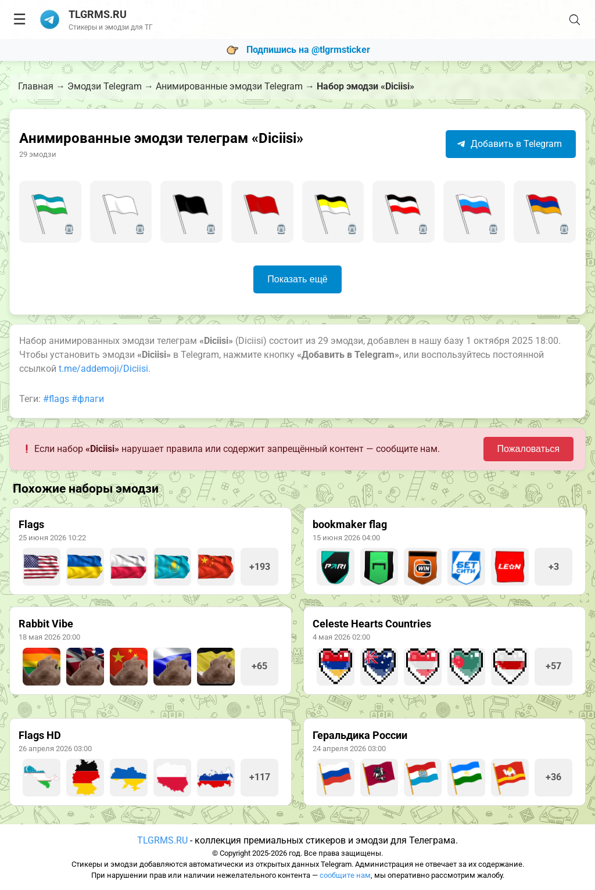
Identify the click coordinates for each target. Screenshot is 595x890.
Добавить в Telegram (509, 143)
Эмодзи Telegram (104, 86)
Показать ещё (297, 279)
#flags (56, 398)
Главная (35, 86)
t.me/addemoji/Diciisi (103, 368)
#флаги (87, 398)
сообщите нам (345, 875)
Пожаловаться (528, 449)
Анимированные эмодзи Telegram (229, 86)
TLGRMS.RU (162, 840)
